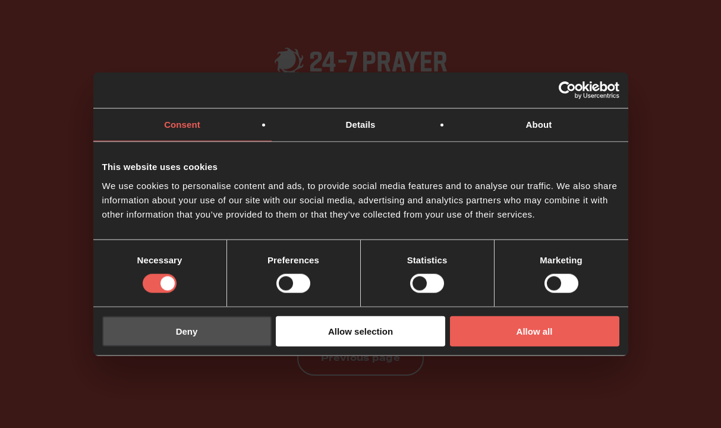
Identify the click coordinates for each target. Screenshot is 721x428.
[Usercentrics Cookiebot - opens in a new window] (567, 90)
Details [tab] (361, 124)
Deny (187, 331)
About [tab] (539, 124)
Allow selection (360, 331)
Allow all (535, 331)
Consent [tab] (182, 124)
